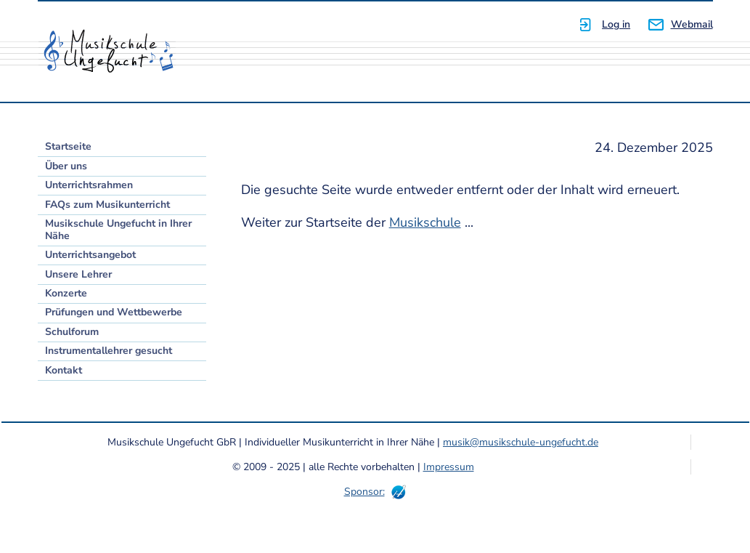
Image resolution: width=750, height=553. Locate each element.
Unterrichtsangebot (90, 255)
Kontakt (63, 370)
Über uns (66, 166)
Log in (616, 24)
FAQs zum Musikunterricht (107, 204)
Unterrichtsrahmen (89, 185)
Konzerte (66, 293)
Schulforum (72, 332)
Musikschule (425, 222)
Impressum (448, 467)
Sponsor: (364, 491)
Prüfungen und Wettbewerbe (113, 312)
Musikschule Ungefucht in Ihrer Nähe (118, 230)
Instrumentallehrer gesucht (108, 351)
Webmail (692, 24)
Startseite (68, 146)
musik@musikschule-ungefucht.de (520, 442)
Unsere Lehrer (78, 274)
